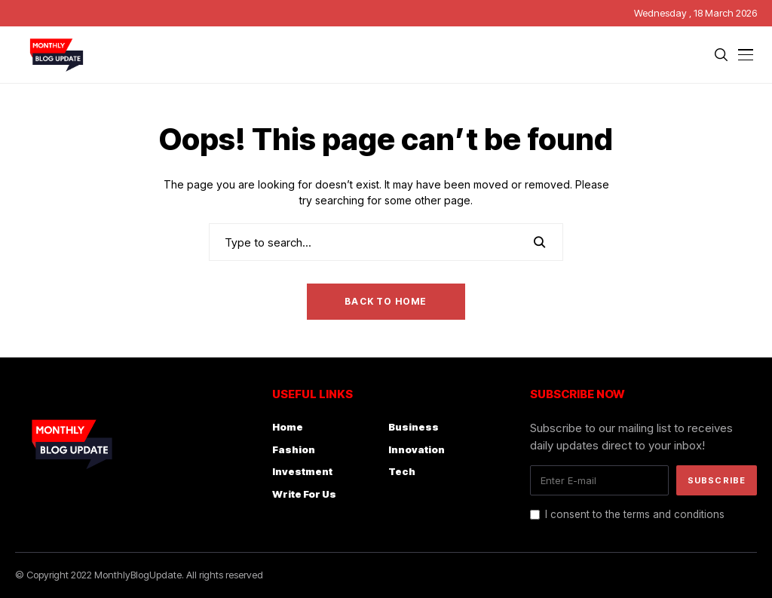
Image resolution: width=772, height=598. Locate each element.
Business (413, 427)
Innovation (416, 449)
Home (287, 427)
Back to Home (386, 301)
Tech (401, 471)
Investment (302, 471)
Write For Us (304, 494)
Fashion (293, 449)
